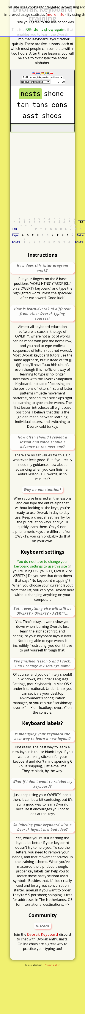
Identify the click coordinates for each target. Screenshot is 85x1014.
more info (56, 14)
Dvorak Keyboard (42, 940)
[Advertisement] (40, 173)
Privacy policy (52, 970)
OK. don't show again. (46, 29)
